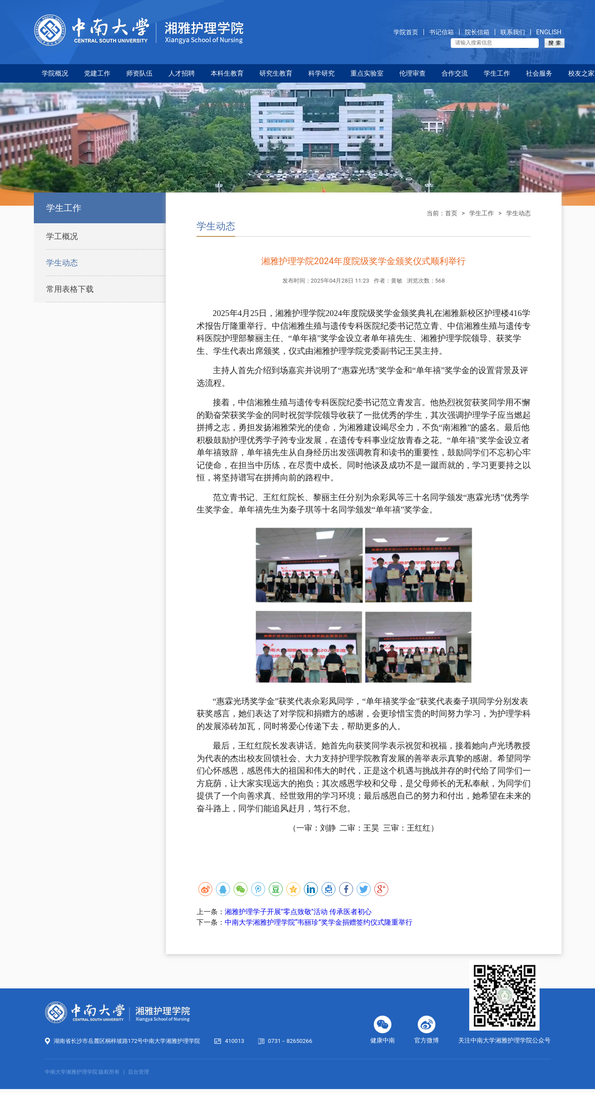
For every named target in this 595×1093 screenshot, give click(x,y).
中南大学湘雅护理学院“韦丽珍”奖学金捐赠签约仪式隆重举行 (318, 922)
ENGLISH (548, 32)
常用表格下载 (70, 289)
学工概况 (62, 236)
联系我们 (512, 32)
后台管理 (138, 1072)
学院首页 (406, 32)
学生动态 (62, 262)
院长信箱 (477, 32)
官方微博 (426, 1040)
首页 (451, 213)
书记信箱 (441, 32)
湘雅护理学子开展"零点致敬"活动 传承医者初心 (298, 912)
